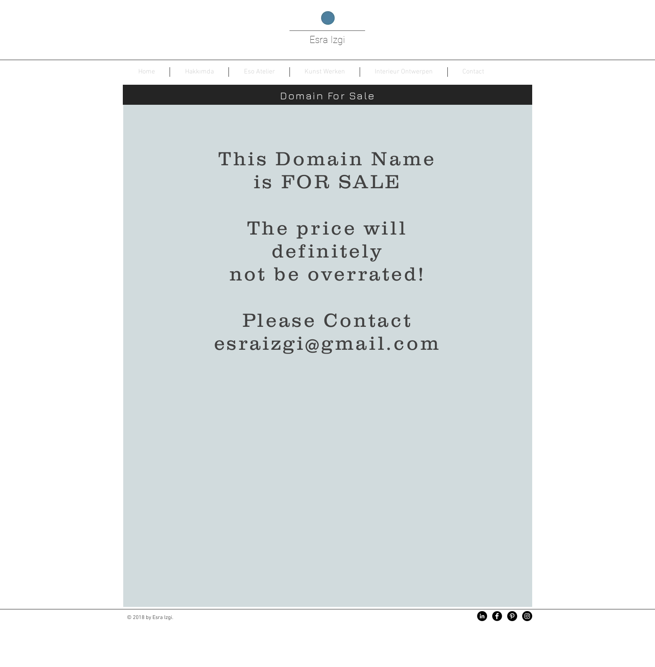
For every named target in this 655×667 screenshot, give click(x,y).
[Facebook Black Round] (497, 616)
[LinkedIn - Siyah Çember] (482, 616)
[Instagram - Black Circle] (527, 616)
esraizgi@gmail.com (327, 343)
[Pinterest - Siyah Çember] (512, 616)
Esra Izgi (327, 39)
